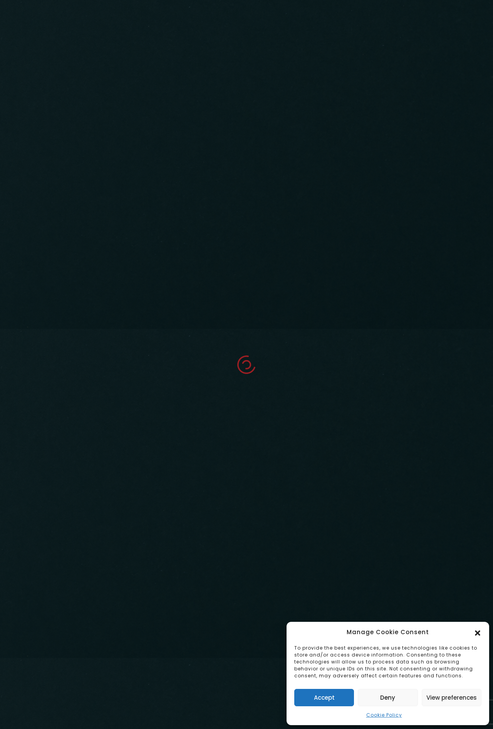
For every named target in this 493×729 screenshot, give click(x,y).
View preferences (451, 698)
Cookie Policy (384, 715)
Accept (324, 698)
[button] (477, 632)
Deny (387, 698)
